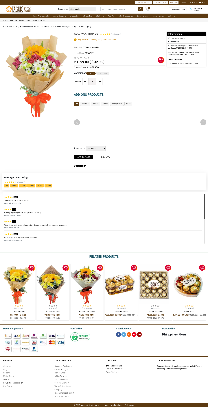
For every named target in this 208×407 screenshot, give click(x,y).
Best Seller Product (160, 2)
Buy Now (105, 157)
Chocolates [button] (75, 16)
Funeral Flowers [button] (159, 16)
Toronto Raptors (19, 311)
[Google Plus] (139, 334)
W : (181, 64)
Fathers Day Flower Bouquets (19, 20)
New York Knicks (38, 20)
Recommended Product (64, 392)
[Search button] (140, 9)
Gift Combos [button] (88, 16)
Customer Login (61, 369)
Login (183, 2)
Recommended (143, 2)
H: (191, 64)
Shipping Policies (61, 379)
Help (202, 2)
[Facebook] (118, 334)
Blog (5, 369)
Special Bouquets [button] (60, 16)
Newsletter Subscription (13, 382)
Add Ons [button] (112, 16)
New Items (174, 2)
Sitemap (6, 379)
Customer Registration (63, 365)
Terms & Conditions (62, 385)
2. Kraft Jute (102, 73)
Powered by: (168, 328)
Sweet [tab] (105, 103)
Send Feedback (114, 365)
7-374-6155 (115, 371)
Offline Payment (61, 375)
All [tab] (77, 103)
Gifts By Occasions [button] (127, 16)
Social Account (123, 328)
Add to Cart (83, 157)
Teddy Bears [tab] (117, 103)
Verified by (75, 328)
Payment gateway (11, 328)
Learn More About (63, 360)
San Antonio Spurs (53, 311)
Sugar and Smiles (121, 311)
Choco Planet (189, 311)
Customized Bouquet (177, 9)
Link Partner (8, 385)
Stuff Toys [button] (101, 16)
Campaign (58, 389)
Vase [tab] (128, 103)
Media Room (8, 375)
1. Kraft (91, 73)
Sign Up (193, 2)
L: (172, 64)
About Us (7, 365)
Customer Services (166, 360)
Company (7, 360)
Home (4, 20)
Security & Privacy (61, 382)
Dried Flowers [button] (143, 16)
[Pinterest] (134, 334)
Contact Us (111, 360)
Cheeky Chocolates (155, 311)
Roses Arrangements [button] (42, 16)
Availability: (85, 47)
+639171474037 (117, 368)
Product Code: (83, 53)
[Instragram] (129, 334)
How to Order (59, 372)
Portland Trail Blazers (87, 311)
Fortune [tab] (85, 103)
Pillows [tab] (95, 103)
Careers (6, 372)
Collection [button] (172, 16)
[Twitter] (123, 334)
